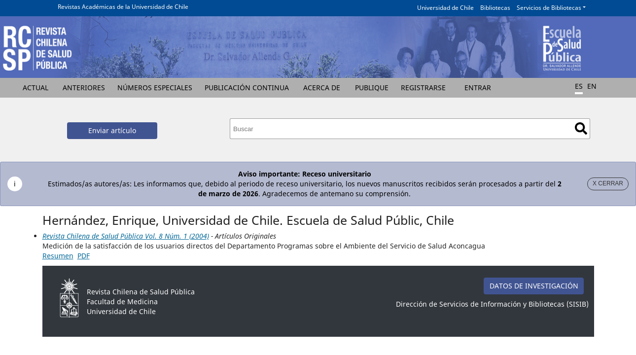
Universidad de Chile (445, 7)
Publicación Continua (247, 87)
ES (579, 86)
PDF (83, 255)
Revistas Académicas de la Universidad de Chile (123, 6)
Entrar (477, 87)
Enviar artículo (112, 130)
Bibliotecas (495, 7)
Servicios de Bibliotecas (549, 7)
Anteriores (84, 87)
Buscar (581, 128)
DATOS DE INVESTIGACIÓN (534, 285)
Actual (35, 87)
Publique (372, 87)
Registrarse (423, 87)
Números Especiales (154, 87)
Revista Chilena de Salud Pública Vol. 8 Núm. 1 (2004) (125, 236)
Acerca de (321, 87)
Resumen (57, 255)
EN (592, 86)
